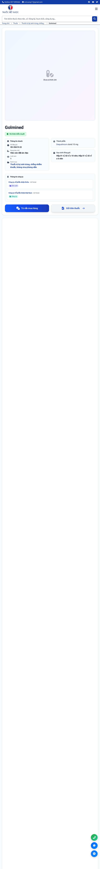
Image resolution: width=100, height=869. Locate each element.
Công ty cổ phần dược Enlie (22, 182)
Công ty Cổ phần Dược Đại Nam (24, 193)
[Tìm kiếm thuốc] (50, 19)
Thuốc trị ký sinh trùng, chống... (33, 23)
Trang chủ (5, 23)
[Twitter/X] (97, 2)
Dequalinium (61, 144)
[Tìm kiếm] (94, 19)
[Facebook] (89, 2)
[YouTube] (93, 2)
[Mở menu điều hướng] (96, 9)
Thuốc (15, 23)
